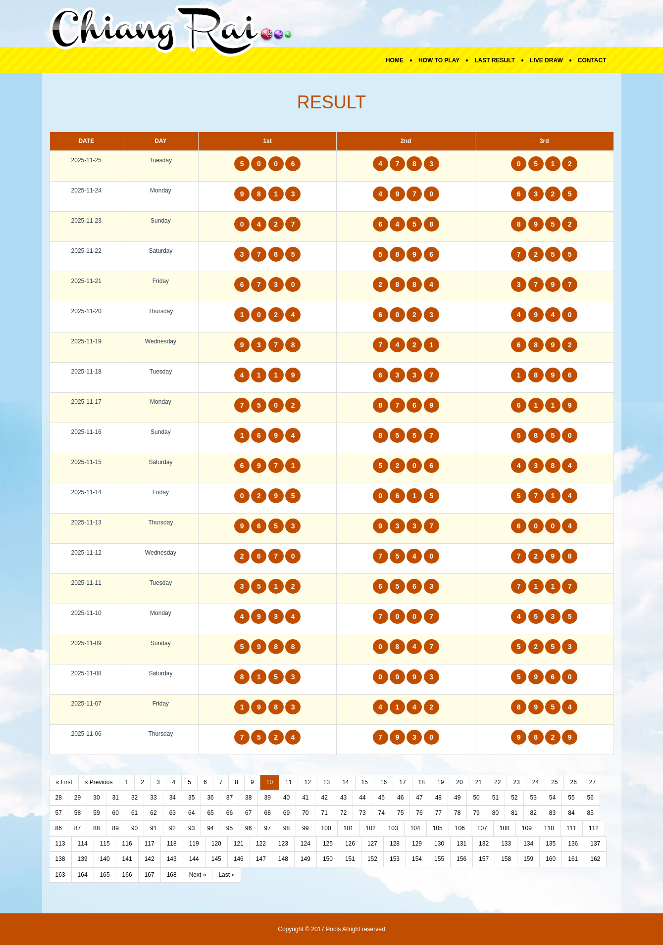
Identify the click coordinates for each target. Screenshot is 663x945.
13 (326, 782)
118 (172, 843)
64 (191, 812)
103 (393, 828)
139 (83, 858)
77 (438, 812)
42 (324, 797)
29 (77, 797)
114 (83, 843)
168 (172, 874)
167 (149, 874)
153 (395, 858)
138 (60, 858)
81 (514, 812)
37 (229, 797)
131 (461, 843)
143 (172, 858)
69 (286, 812)
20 (459, 782)
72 (343, 812)
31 (115, 797)
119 (194, 843)
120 (216, 843)
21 (478, 782)
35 (191, 797)
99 (305, 828)
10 (269, 782)
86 (58, 828)
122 (261, 843)
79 (476, 812)
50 (476, 797)
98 (286, 828)
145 (216, 858)
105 (438, 828)
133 (506, 843)
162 (595, 858)
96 (248, 828)
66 (229, 812)
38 (248, 797)
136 (573, 843)
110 (549, 828)
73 (362, 812)
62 (153, 812)
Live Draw (546, 60)
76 (419, 812)
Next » (197, 874)
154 (417, 858)
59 (96, 812)
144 (194, 858)
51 (495, 797)
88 (96, 828)
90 (134, 828)
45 (381, 797)
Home (395, 60)
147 (261, 858)
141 (127, 858)
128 (395, 843)
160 (551, 858)
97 (267, 828)
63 (172, 812)
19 (440, 782)
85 (590, 812)
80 (495, 812)
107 (482, 828)
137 (595, 843)
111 (571, 828)
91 (153, 828)
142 (149, 858)
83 (552, 812)
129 (417, 843)
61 (134, 812)
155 (439, 858)
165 (105, 874)
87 (77, 828)
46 (400, 797)
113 (60, 843)
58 (77, 812)
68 (267, 812)
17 (402, 782)
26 (573, 782)
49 (457, 797)
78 (457, 812)
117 (149, 843)
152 (372, 858)
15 (364, 782)
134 (528, 843)
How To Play (438, 60)
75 (400, 812)
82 (533, 812)
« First (64, 782)
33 (153, 797)
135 (551, 843)
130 (439, 843)
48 (438, 797)
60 (115, 812)
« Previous (99, 782)
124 (305, 843)
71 (324, 812)
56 (590, 797)
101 (349, 828)
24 (535, 782)
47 (419, 797)
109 (527, 828)
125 (328, 843)
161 (573, 858)
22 (497, 782)
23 (516, 782)
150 (328, 858)
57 (58, 812)
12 (307, 782)
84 (571, 812)
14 (345, 782)
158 (506, 858)
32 (134, 797)
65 (210, 812)
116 (127, 843)
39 (267, 797)
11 (288, 782)
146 (239, 858)
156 (461, 858)
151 (350, 858)
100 (326, 828)
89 (115, 828)
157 (484, 858)
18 (421, 782)
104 (415, 828)
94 (210, 828)
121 (239, 843)
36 (210, 797)
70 (305, 812)
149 (305, 858)
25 (554, 782)
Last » (226, 874)
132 (484, 843)
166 (127, 874)
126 (350, 843)
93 (191, 828)
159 (528, 858)
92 (172, 828)
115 (105, 843)
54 (552, 797)
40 (286, 797)
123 (283, 843)
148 (283, 858)
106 (460, 828)
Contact (592, 60)
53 (533, 797)
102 (371, 828)
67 (248, 812)
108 (505, 828)
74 (381, 812)
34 (172, 797)
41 (305, 797)
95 (229, 828)
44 (362, 797)
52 (514, 797)
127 (372, 843)
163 (60, 874)
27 (592, 782)
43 (343, 797)
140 (105, 858)
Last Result (494, 60)
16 (383, 782)
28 (58, 797)
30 (96, 797)
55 (571, 797)
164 (83, 874)
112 (594, 828)
